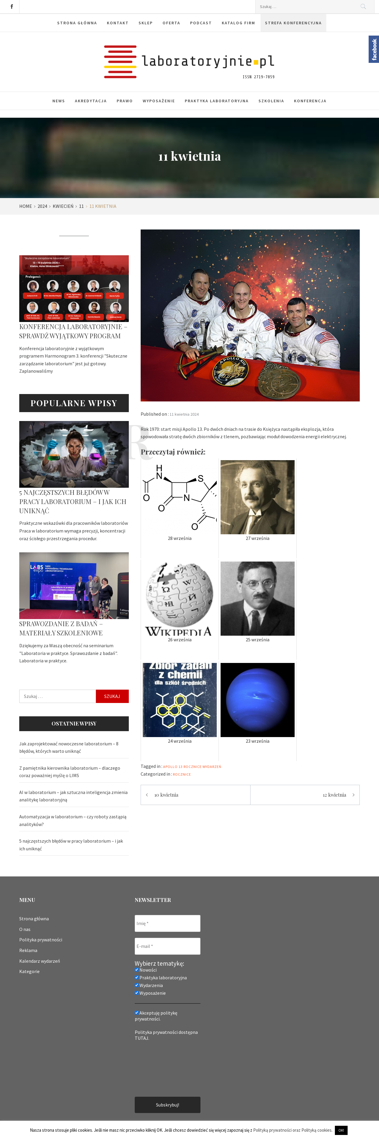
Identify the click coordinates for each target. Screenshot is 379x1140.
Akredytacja (91, 100)
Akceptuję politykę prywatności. (156, 1016)
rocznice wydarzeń (202, 766)
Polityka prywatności (40, 940)
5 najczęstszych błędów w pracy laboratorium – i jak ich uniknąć (72, 501)
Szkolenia (271, 100)
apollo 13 (173, 766)
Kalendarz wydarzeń (39, 961)
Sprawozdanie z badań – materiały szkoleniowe (61, 628)
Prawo (125, 100)
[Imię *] (167, 923)
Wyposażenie (159, 100)
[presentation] (159, 1068)
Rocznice (182, 774)
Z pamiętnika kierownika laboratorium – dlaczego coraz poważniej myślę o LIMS (69, 772)
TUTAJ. (142, 1038)
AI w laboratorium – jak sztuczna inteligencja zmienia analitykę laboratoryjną (73, 796)
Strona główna (34, 918)
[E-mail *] (167, 946)
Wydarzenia (149, 985)
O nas (24, 929)
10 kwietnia (166, 795)
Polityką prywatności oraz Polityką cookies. (293, 1130)
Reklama (28, 950)
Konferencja (310, 100)
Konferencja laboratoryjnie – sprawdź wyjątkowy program (73, 331)
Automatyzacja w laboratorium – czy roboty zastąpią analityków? (72, 820)
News (58, 100)
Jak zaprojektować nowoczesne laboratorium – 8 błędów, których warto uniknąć (68, 747)
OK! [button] (341, 1130)
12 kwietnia (334, 795)
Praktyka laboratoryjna (217, 100)
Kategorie (29, 971)
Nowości (146, 970)
